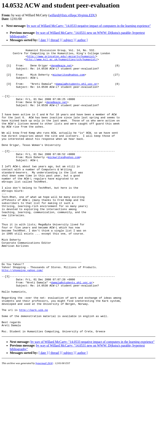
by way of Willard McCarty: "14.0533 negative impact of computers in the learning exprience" (89, 26)
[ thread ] (55, 40)
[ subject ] (68, 40)
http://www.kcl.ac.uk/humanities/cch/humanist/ (61, 62)
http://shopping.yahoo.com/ (22, 315)
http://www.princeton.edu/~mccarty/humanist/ (61, 58)
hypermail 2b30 (44, 420)
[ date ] (43, 40)
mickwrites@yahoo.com (69, 80)
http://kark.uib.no (33, 362)
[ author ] (81, 40)
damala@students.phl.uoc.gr (76, 91)
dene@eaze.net (61, 69)
